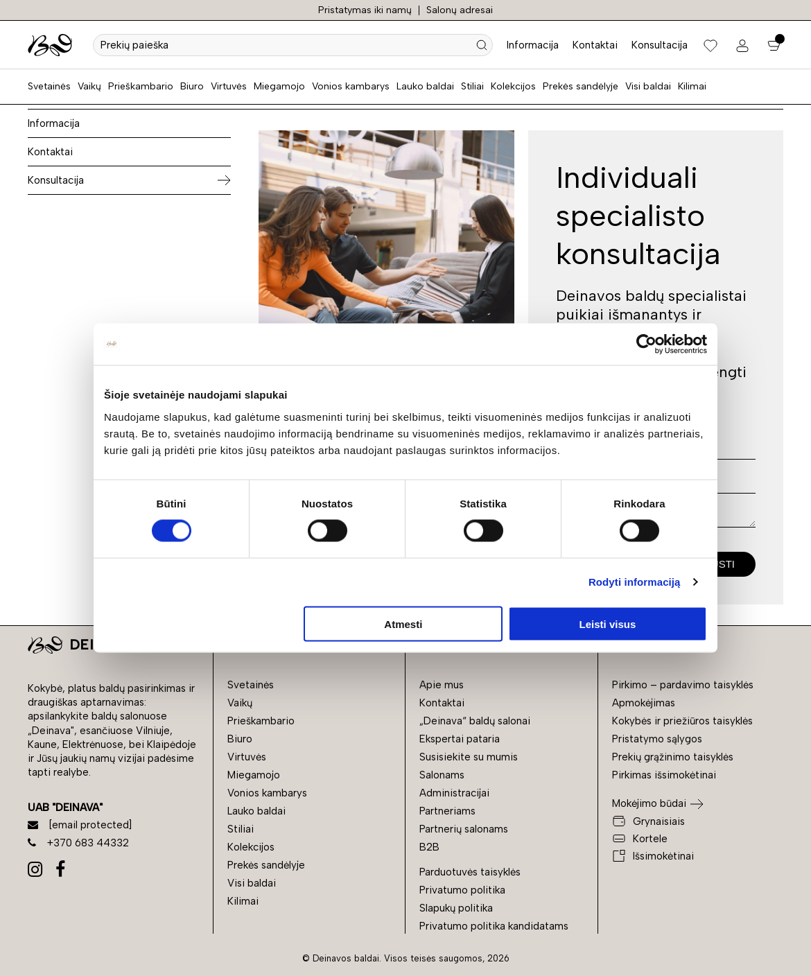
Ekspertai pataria (459, 739)
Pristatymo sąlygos (657, 739)
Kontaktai (595, 45)
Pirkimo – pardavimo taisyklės (682, 685)
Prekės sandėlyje (580, 86)
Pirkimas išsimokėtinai (664, 775)
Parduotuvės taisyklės (470, 872)
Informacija (533, 45)
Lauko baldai (425, 86)
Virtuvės (229, 86)
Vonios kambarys (351, 86)
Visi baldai (648, 86)
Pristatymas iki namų (365, 10)
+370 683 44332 (78, 843)
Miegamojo (279, 86)
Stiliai (472, 86)
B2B (429, 847)
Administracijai (454, 793)
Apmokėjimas (643, 703)
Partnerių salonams (463, 829)
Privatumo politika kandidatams (493, 926)
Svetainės (49, 86)
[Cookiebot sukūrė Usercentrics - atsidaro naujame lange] (646, 344)
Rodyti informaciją (634, 582)
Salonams (441, 775)
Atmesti (403, 623)
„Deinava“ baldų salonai (474, 721)
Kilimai (692, 86)
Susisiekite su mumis (468, 757)
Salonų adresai (459, 10)
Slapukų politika (456, 908)
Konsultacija (659, 45)
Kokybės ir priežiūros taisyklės (682, 721)
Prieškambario (140, 86)
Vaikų (89, 86)
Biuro (192, 86)
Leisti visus (607, 623)
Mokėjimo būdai (649, 803)
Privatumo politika (462, 890)
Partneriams (447, 811)
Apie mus (441, 685)
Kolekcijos (513, 86)
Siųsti (718, 564)
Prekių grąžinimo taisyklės (672, 757)
